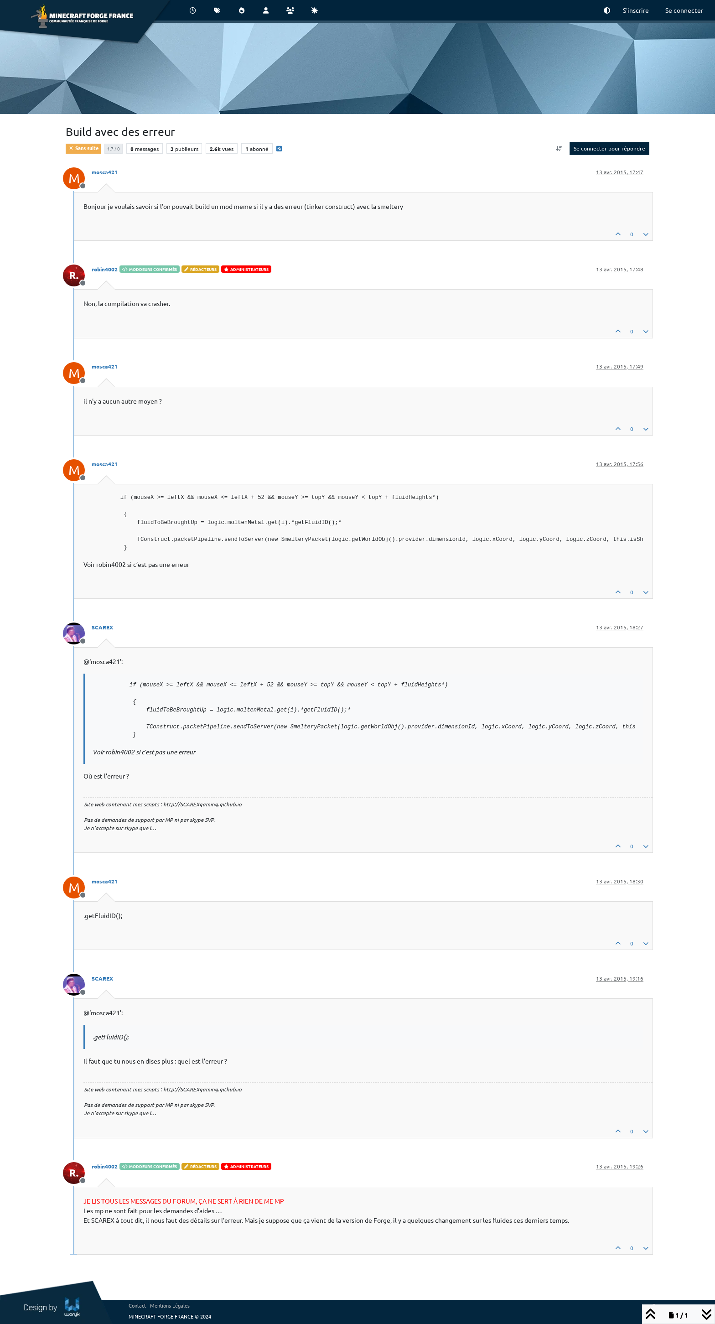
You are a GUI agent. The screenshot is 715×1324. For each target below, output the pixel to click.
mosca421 (105, 172)
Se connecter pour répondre (609, 148)
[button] (607, 10)
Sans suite (83, 147)
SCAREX (102, 627)
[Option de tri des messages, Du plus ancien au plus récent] (559, 148)
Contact (137, 1305)
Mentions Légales (170, 1305)
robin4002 (105, 269)
